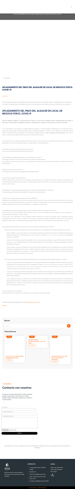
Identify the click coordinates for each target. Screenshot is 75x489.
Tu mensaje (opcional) (19, 422)
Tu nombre (18, 408)
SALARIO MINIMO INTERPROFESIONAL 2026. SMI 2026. (36, 341)
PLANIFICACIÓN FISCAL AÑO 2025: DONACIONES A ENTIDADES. (59, 358)
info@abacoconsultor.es (33, 302)
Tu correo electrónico (19, 413)
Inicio (15, 14)
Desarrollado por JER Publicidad (37, 487)
